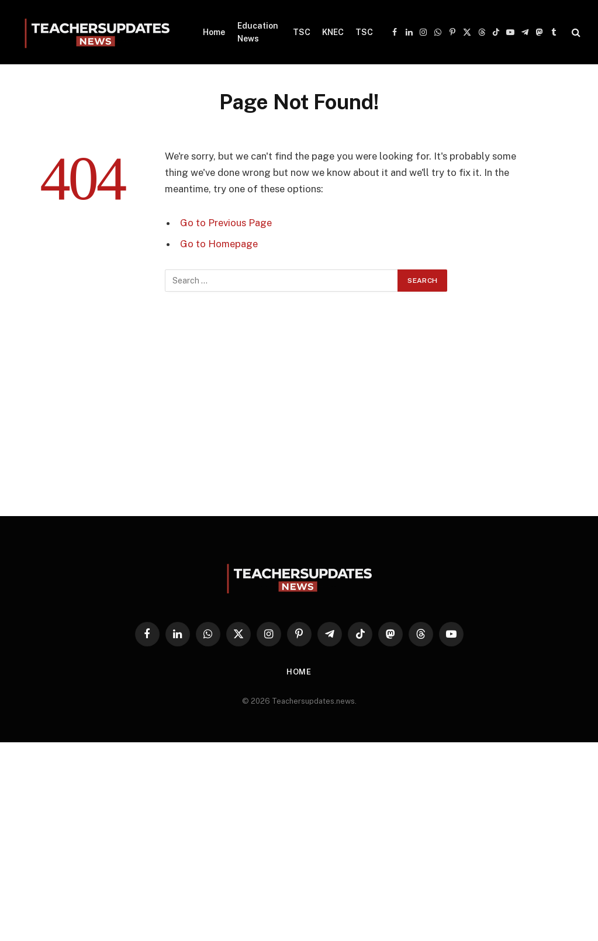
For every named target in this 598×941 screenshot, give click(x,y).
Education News (257, 32)
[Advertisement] (299, 410)
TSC (301, 32)
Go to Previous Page (226, 223)
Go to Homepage (219, 244)
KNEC (333, 32)
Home (214, 32)
